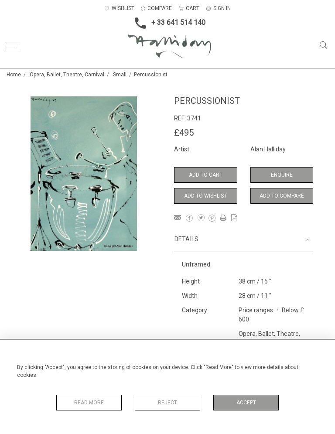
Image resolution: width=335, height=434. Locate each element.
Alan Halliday (268, 149)
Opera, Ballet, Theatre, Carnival (67, 75)
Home (14, 75)
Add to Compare (282, 196)
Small (119, 75)
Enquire (282, 175)
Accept (246, 403)
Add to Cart (205, 175)
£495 (184, 132)
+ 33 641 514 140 (167, 23)
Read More (89, 403)
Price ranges (256, 310)
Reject (167, 403)
